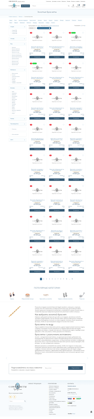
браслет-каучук (15, 60)
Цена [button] (11, 142)
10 (66, 281)
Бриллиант (41, 25)
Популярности (44, 28)
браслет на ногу (15, 54)
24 (83, 28)
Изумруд (35, 25)
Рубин (11, 25)
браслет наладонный (16, 56)
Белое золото (33, 22)
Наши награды (52, 402)
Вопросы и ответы (75, 1)
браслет (14, 49)
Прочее (13, 82)
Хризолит (68, 22)
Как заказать (52, 395)
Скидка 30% (14, 34)
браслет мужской (15, 53)
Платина (74, 22)
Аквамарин (22, 25)
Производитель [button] (14, 126)
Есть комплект (15, 136)
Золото (53, 25)
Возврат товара (53, 406)
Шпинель (40, 22)
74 (72, 281)
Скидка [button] (12, 29)
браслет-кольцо (15, 62)
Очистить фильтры (43, 30)
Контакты (83, 1)
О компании (48, 1)
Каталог (20, 19)
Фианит (80, 22)
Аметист (29, 25)
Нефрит (16, 25)
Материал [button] (13, 72)
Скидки (51, 413)
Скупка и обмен (53, 391)
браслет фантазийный (17, 59)
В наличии (14, 131)
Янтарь (61, 22)
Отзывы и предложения (55, 393)
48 (84, 28)
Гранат (13, 103)
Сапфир (47, 25)
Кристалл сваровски (23, 22)
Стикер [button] (12, 41)
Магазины (64, 1)
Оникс (13, 115)
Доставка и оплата (56, 1)
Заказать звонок (72, 388)
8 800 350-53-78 (13, 1)
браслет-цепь (15, 67)
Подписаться (78, 370)
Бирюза (50, 22)
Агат (13, 94)
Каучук (45, 22)
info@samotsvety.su (73, 391)
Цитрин (56, 22)
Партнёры (52, 400)
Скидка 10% (14, 32)
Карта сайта (52, 416)
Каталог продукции (54, 388)
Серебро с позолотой (16, 85)
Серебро (14, 83)
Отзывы (68, 1)
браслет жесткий (16, 51)
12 (81, 28)
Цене (39, 28)
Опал (15, 22)
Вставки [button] (12, 90)
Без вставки (14, 98)
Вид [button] (11, 46)
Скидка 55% (14, 35)
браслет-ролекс (15, 65)
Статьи (51, 414)
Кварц (11, 22)
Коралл (13, 111)
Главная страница (13, 19)
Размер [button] (12, 121)
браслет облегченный (16, 57)
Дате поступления (54, 28)
